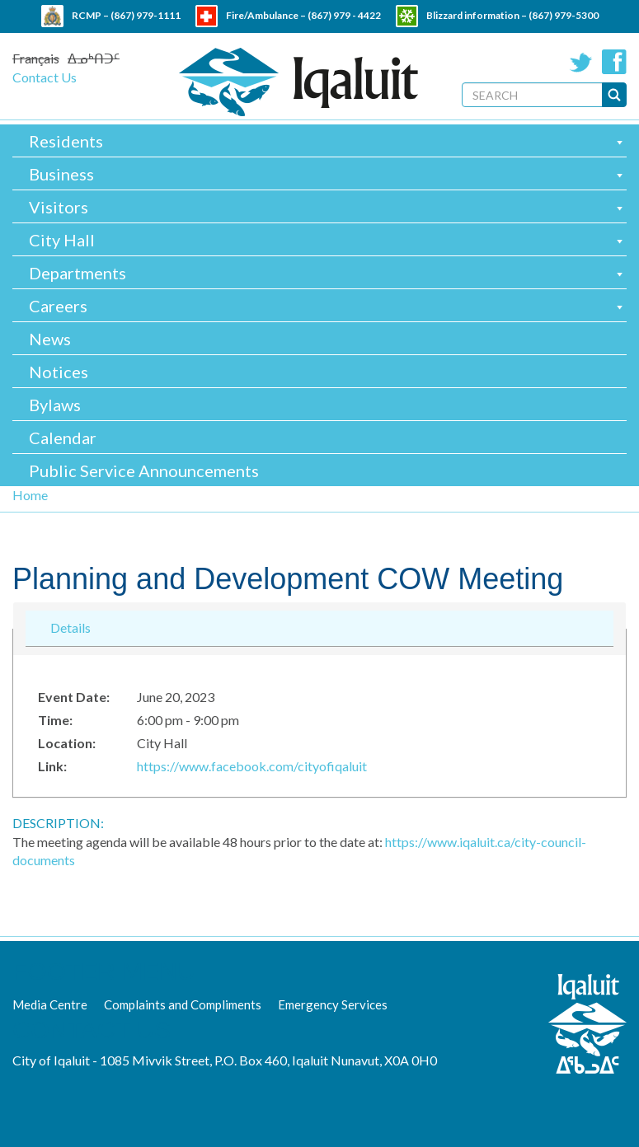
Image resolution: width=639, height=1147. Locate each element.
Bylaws (55, 404)
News (50, 339)
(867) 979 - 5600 (354, 37)
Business (61, 174)
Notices (58, 372)
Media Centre (49, 1004)
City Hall (62, 240)
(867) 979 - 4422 (344, 15)
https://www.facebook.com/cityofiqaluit (252, 766)
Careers (58, 306)
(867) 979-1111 (145, 15)
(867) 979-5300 (564, 15)
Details (70, 627)
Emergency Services (333, 1004)
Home (30, 495)
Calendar (62, 437)
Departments (77, 273)
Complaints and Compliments (182, 1004)
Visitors (58, 207)
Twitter (581, 61)
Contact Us (44, 77)
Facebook (614, 61)
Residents (66, 141)
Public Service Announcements (144, 470)
